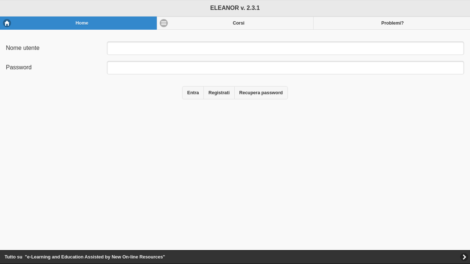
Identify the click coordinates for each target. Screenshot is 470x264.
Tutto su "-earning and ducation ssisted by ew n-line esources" (85, 257)
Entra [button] (193, 92)
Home (82, 23)
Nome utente (23, 48)
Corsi (239, 23)
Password (19, 67)
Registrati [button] (219, 92)
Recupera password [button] (261, 92)
